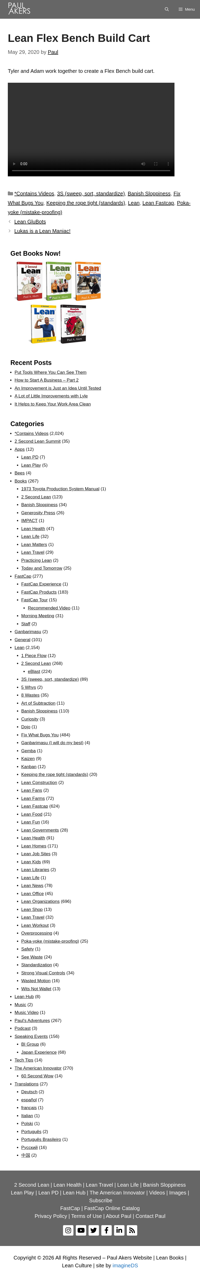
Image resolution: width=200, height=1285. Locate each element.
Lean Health (33, 528)
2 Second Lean (36, 496)
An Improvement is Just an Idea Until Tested (58, 388)
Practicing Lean (36, 560)
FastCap (23, 576)
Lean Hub (24, 996)
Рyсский (29, 1147)
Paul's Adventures (32, 1020)
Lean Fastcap (158, 203)
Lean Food (31, 814)
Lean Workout (35, 925)
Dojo (25, 726)
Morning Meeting (37, 615)
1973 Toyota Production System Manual (60, 488)
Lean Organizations (40, 901)
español (29, 1099)
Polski (27, 1123)
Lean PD (30, 457)
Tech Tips (24, 1060)
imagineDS (125, 1265)
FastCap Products (39, 592)
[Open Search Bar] (167, 9)
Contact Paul (151, 1216)
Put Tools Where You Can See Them (50, 372)
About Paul (118, 1216)
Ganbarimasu (28, 631)
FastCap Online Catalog (112, 1208)
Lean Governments (40, 830)
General (22, 639)
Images (177, 1193)
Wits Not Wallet (36, 988)
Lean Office (32, 893)
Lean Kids (31, 861)
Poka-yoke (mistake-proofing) (50, 941)
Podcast (22, 1028)
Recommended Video (49, 608)
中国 (25, 1155)
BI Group (30, 1044)
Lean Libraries (35, 869)
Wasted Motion (36, 980)
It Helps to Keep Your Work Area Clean (53, 404)
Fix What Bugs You (40, 735)
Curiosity (30, 719)
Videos (157, 1193)
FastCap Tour (34, 599)
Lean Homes (33, 846)
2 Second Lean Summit (38, 441)
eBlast (34, 671)
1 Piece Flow (34, 655)
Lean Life (30, 536)
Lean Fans (31, 790)
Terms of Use (86, 1216)
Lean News (32, 885)
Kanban (29, 766)
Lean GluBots (30, 221)
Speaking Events (31, 1036)
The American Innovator (38, 1068)
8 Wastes (30, 695)
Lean (134, 203)
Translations (27, 1084)
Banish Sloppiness (149, 193)
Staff (25, 623)
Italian (27, 1115)
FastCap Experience (41, 584)
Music (20, 1004)
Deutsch (29, 1091)
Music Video (27, 1012)
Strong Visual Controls (43, 973)
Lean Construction (39, 782)
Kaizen (28, 758)
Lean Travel (33, 552)
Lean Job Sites (36, 853)
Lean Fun (30, 822)
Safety (27, 949)
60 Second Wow (37, 1076)
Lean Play (31, 465)
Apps (20, 449)
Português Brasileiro (41, 1139)
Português (31, 1131)
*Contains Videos (34, 193)
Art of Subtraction (38, 703)
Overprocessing (36, 933)
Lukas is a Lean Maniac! (42, 231)
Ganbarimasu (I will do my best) (52, 742)
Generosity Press (38, 512)
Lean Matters (34, 544)
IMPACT (29, 520)
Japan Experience (39, 1052)
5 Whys (28, 687)
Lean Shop (32, 909)
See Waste (32, 957)
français (29, 1107)
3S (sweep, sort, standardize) (91, 193)
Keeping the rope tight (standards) (85, 203)
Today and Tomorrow (42, 568)
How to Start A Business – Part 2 (47, 380)
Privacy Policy (51, 1216)
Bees (20, 473)
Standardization (36, 964)
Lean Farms (33, 798)
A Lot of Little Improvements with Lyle (51, 396)
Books (21, 481)
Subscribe (100, 1200)
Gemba (28, 750)
